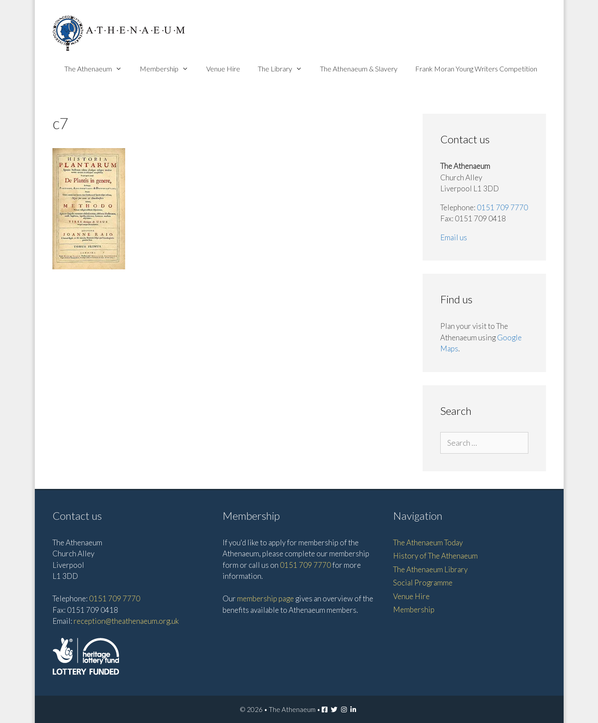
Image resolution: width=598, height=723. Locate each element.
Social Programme (423, 582)
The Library (284, 69)
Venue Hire (223, 68)
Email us (453, 237)
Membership (168, 69)
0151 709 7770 (502, 207)
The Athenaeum (97, 69)
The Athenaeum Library (430, 569)
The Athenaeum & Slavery (358, 68)
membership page (265, 598)
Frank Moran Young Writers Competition (476, 68)
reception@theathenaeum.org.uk (126, 621)
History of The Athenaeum (435, 555)
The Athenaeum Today (428, 542)
